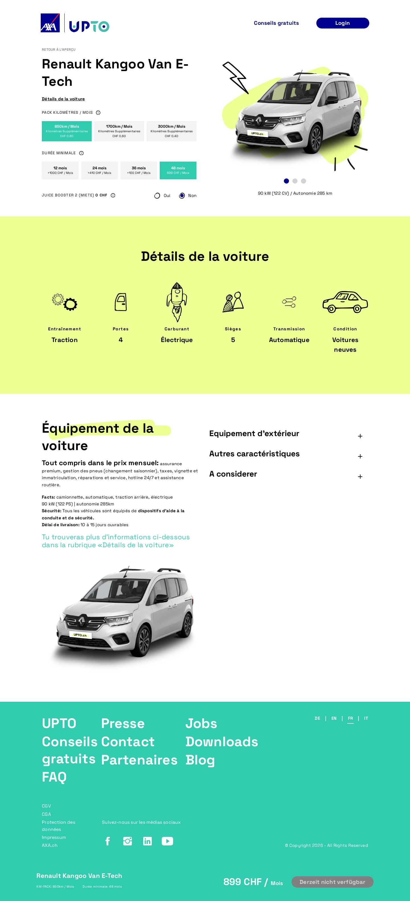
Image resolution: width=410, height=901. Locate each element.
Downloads (222, 741)
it (366, 718)
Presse (123, 723)
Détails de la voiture (63, 98)
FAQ (54, 777)
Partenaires (139, 759)
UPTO (59, 723)
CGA (46, 814)
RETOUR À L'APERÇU (58, 49)
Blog (200, 759)
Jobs (201, 723)
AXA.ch (50, 845)
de (317, 718)
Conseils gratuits (70, 750)
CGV (46, 806)
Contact (128, 741)
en (334, 718)
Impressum (54, 837)
